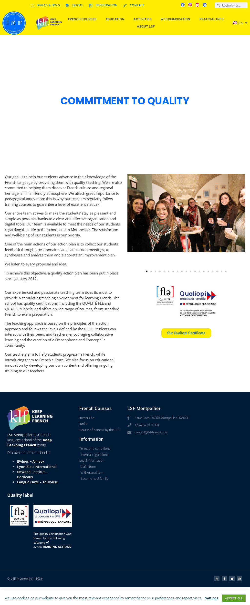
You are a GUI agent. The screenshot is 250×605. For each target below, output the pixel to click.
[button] (133, 221)
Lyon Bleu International (37, 466)
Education (116, 19)
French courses (83, 19)
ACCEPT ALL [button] (234, 598)
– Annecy (36, 461)
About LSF (147, 26)
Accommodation (177, 19)
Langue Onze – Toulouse (37, 482)
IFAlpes (23, 461)
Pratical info (212, 19)
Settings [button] (212, 598)
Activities (144, 19)
